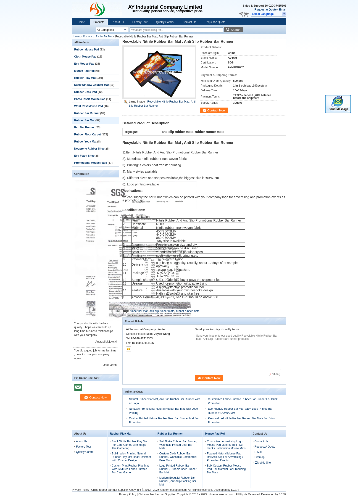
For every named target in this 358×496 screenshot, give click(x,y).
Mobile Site (263, 462)
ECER (235, 489)
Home (81, 22)
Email (282, 9)
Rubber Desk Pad (85, 92)
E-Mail (258, 452)
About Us (118, 22)
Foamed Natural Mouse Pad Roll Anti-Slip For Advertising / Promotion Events (225, 457)
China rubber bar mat (104, 489)
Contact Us (189, 22)
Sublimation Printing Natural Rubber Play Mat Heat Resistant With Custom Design (131, 457)
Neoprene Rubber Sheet (89, 148)
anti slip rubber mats (162, 311)
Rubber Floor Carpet (87, 134)
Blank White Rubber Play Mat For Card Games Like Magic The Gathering (129, 445)
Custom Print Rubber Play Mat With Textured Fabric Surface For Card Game (130, 469)
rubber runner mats (187, 311)
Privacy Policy (80, 489)
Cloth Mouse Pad (85, 56)
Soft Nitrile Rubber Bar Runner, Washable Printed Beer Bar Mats (178, 445)
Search (235, 30)
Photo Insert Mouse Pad (89, 99)
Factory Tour (139, 22)
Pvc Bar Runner (84, 127)
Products (98, 22)
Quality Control (165, 22)
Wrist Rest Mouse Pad (88, 106)
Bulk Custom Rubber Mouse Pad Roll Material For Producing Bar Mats (226, 469)
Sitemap (260, 457)
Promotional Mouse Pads (90, 162)
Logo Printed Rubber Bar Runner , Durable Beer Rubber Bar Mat (178, 469)
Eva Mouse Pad (84, 63)
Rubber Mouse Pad (86, 49)
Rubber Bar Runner (87, 113)
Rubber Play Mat (85, 77)
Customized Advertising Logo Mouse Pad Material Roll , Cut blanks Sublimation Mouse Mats (226, 445)
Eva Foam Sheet (84, 155)
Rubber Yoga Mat (85, 141)
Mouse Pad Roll (84, 70)
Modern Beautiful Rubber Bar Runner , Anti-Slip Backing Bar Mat (177, 481)
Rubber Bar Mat (104, 36)
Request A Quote (265, 9)
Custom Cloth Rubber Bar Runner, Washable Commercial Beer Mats (178, 457)
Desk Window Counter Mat (91, 85)
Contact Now (216, 110)
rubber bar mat (139, 311)
